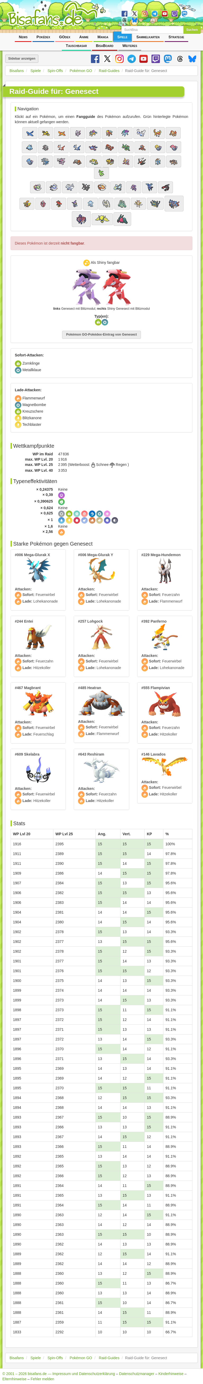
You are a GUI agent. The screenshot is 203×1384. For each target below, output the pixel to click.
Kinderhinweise (170, 1374)
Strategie (176, 37)
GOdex (64, 37)
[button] (29, 133)
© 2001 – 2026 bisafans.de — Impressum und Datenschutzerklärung (58, 1374)
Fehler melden (42, 1379)
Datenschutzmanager (136, 1374)
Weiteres (129, 46)
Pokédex (43, 37)
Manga (103, 37)
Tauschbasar (76, 46)
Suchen (192, 30)
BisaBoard (104, 46)
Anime (84, 37)
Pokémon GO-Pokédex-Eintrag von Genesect (101, 334)
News (23, 37)
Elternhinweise (14, 1379)
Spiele (122, 37)
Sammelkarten (148, 37)
